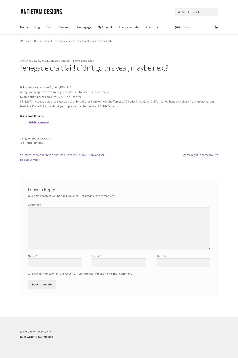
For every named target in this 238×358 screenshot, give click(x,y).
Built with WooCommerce (36, 336)
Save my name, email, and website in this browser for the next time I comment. (82, 273)
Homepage (84, 27)
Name (32, 256)
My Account (105, 27)
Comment (35, 205)
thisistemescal (39, 122)
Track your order (129, 27)
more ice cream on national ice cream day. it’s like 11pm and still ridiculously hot (63, 157)
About (150, 27)
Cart (49, 27)
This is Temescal (43, 41)
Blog (37, 27)
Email (97, 256)
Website (162, 256)
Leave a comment (83, 61)
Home (24, 27)
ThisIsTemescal (34, 142)
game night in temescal (198, 155)
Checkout (65, 27)
